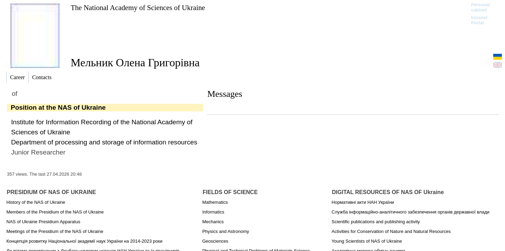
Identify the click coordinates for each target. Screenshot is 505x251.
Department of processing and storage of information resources (104, 142)
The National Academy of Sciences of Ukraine (138, 7)
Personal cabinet (480, 7)
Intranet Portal (479, 20)
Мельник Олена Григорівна (135, 62)
